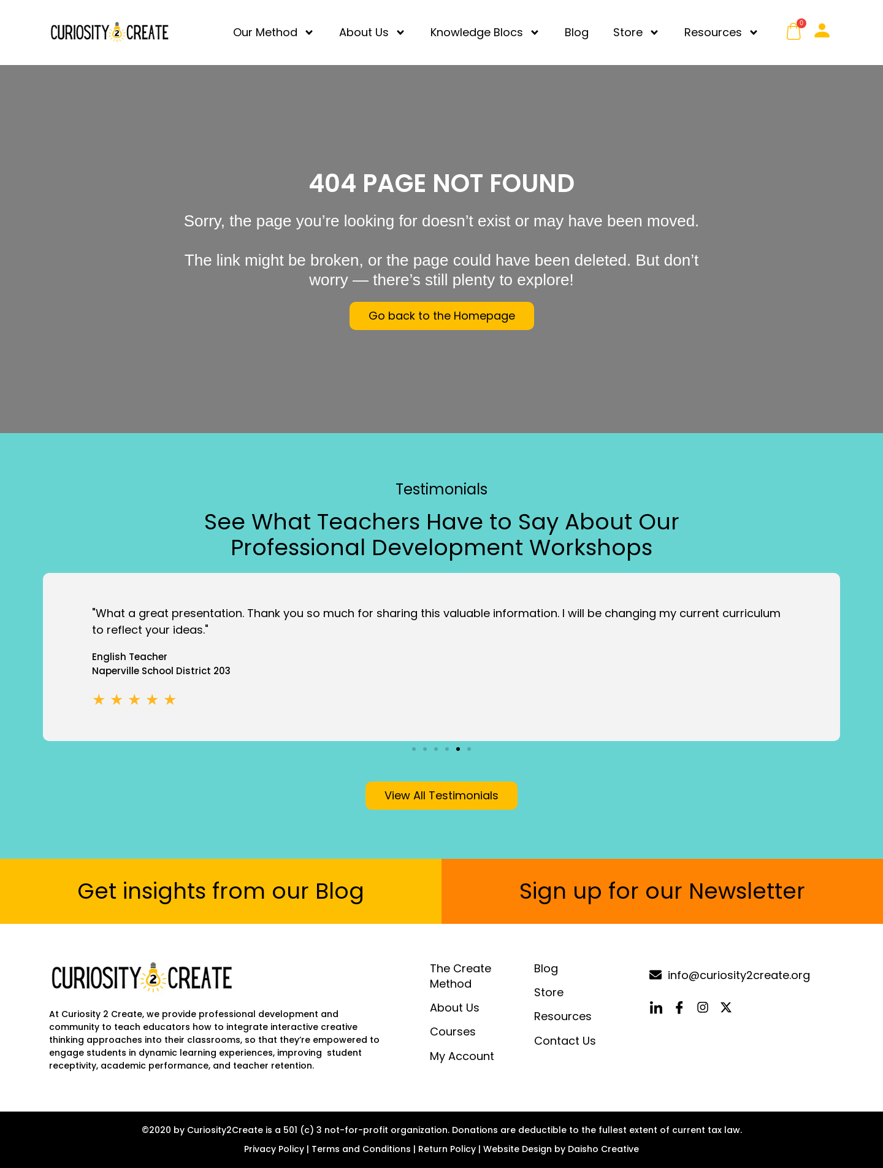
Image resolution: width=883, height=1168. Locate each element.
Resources (721, 32)
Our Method (274, 32)
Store (636, 32)
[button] (414, 749)
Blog (577, 32)
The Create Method (460, 976)
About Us (372, 32)
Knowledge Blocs (485, 32)
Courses (453, 1032)
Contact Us (565, 1040)
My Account (462, 1056)
